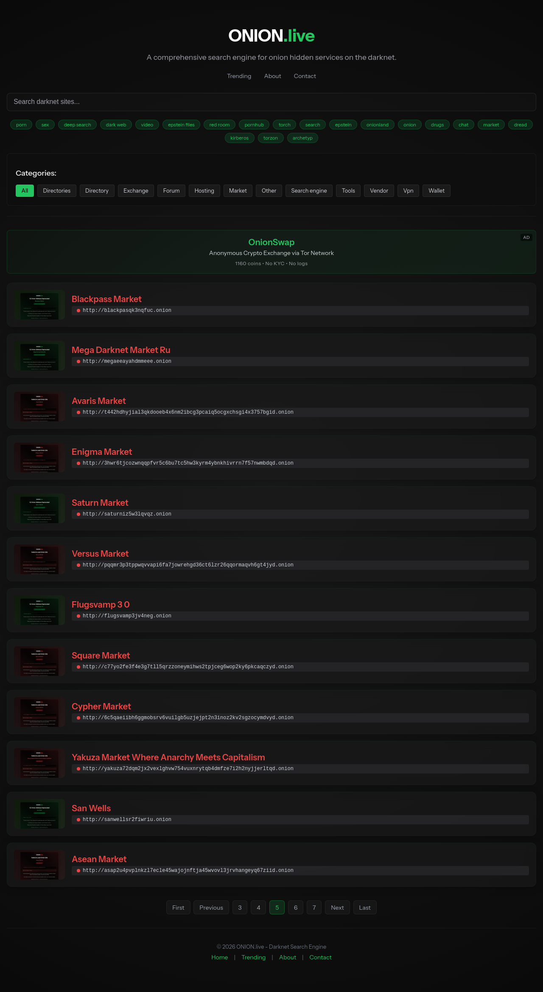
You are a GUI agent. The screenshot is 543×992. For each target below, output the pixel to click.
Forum (193, 195)
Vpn (462, 195)
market (201, 140)
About (272, 76)
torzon (303, 140)
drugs (490, 126)
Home (219, 964)
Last (369, 915)
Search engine (349, 195)
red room (245, 126)
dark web (130, 126)
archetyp (339, 140)
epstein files (203, 126)
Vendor (429, 195)
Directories (63, 195)
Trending (239, 76)
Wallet (495, 195)
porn (23, 126)
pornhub (284, 126)
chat (519, 126)
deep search (87, 126)
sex (51, 126)
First (174, 915)
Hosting (230, 195)
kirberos (268, 140)
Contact (305, 76)
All (26, 195)
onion (458, 126)
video (165, 126)
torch (318, 126)
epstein (384, 126)
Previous (208, 915)
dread (234, 140)
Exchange (152, 195)
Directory (108, 195)
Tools (394, 195)
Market (269, 195)
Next (340, 915)
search (350, 126)
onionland (422, 126)
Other (304, 195)
